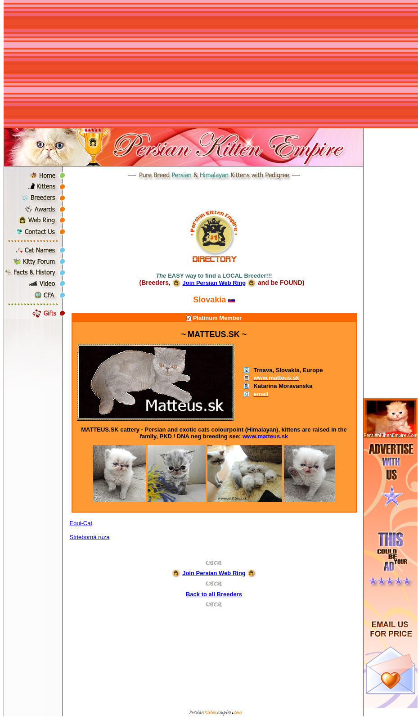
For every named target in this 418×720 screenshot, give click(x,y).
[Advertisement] (211, 65)
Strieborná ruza (90, 537)
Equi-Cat (81, 523)
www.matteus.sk (265, 436)
